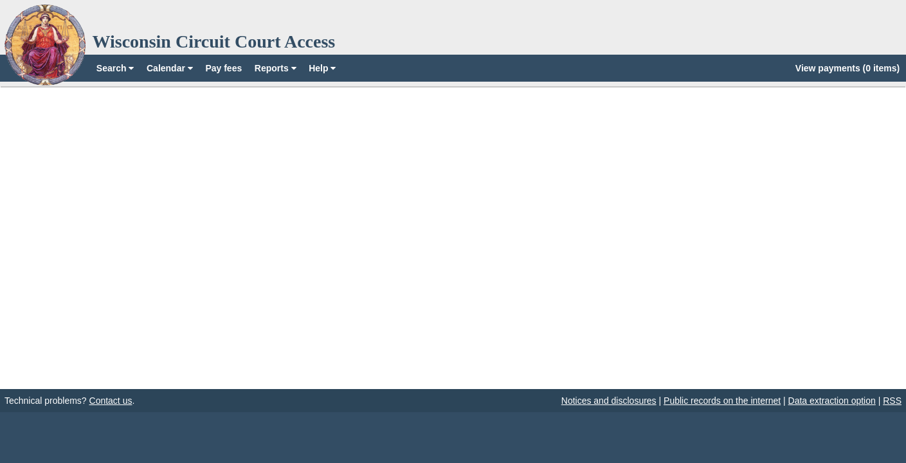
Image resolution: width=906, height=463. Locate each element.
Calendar (170, 68)
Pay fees (223, 68)
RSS (892, 400)
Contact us (110, 400)
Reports (275, 68)
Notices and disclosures (609, 400)
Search (115, 68)
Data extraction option (832, 400)
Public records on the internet (722, 400)
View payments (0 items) (847, 68)
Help (322, 68)
